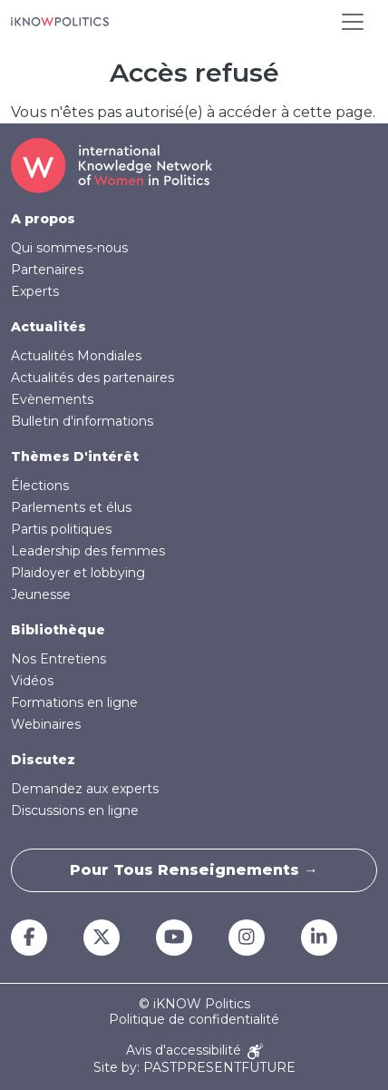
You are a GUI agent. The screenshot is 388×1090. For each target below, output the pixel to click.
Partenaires (47, 269)
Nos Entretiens (58, 659)
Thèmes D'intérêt (75, 456)
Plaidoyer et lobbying (78, 573)
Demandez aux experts (85, 789)
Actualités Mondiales (76, 356)
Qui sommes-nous (69, 248)
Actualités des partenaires (92, 377)
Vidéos (32, 681)
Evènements (52, 399)
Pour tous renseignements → (194, 870)
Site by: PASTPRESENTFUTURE (194, 1067)
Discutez (43, 759)
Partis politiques (61, 529)
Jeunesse (41, 594)
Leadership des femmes (88, 551)
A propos (43, 219)
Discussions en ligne (75, 810)
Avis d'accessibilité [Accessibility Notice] (194, 1051)
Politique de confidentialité (194, 1019)
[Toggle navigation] (352, 22)
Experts (35, 291)
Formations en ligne (74, 702)
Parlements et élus (71, 507)
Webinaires (46, 724)
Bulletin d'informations (82, 421)
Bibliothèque (58, 630)
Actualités (48, 327)
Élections (40, 485)
